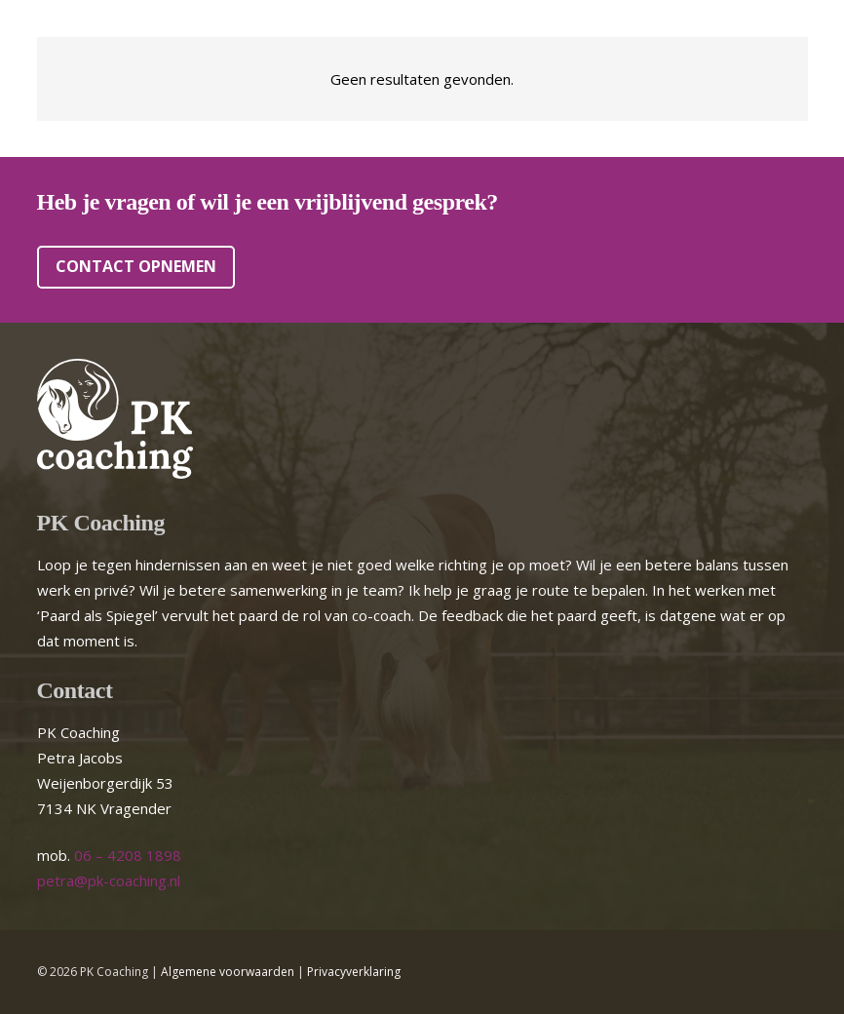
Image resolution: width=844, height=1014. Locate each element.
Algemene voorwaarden (227, 971)
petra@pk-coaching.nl (108, 880)
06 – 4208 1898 (127, 855)
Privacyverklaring (354, 971)
